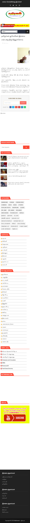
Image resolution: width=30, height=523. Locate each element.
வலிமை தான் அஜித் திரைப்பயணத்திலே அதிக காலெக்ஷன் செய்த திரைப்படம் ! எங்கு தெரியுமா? (18, 171)
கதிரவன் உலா (15, 218)
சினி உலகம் (5, 512)
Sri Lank (3, 210)
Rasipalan (15, 207)
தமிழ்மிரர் (4, 493)
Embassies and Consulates (14, 360)
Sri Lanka (11, 210)
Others (21, 205)
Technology (14, 212)
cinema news (20, 202)
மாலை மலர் (5, 507)
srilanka (18, 210)
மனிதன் (4, 479)
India (10, 205)
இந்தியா (3, 215)
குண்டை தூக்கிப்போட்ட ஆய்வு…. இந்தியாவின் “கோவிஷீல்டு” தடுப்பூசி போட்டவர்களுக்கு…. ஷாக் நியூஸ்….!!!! (18, 164)
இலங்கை (6, 43)
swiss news (4, 212)
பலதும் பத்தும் (23, 226)
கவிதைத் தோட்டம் (18, 220)
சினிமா (14, 223)
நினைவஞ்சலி (14, 226)
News (15, 205)
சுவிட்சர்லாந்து (21, 223)
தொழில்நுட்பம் (5, 226)
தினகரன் (4, 509)
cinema (12, 202)
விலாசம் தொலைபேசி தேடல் (14, 352)
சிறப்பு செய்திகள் (5, 223)
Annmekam (4, 202)
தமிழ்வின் (4, 484)
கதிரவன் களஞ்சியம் (6, 220)
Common (3, 205)
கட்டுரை (16, 215)
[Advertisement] (15, 128)
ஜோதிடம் (14, 228)
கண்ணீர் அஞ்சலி (5, 218)
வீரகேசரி (4, 498)
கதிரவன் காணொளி (7, 477)
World (22, 212)
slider (22, 207)
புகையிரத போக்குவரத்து (14, 357)
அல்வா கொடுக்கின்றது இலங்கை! (12, 2)
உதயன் (4, 495)
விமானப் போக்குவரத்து (14, 355)
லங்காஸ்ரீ (4, 481)
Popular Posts (5, 207)
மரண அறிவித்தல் (5, 228)
